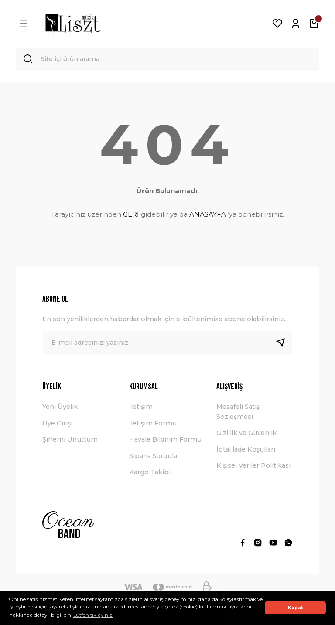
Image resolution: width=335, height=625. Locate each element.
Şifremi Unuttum (70, 440)
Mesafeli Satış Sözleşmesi (238, 412)
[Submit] (284, 343)
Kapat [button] (295, 608)
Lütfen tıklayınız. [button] (93, 615)
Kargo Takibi (150, 472)
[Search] (167, 59)
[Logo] (73, 23)
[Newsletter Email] (167, 343)
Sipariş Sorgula (153, 456)
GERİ (131, 215)
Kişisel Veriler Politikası (253, 466)
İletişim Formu (153, 424)
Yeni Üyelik (60, 407)
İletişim (141, 407)
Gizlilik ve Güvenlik (246, 434)
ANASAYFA (207, 215)
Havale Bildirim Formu (165, 440)
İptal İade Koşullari (245, 450)
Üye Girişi (57, 424)
